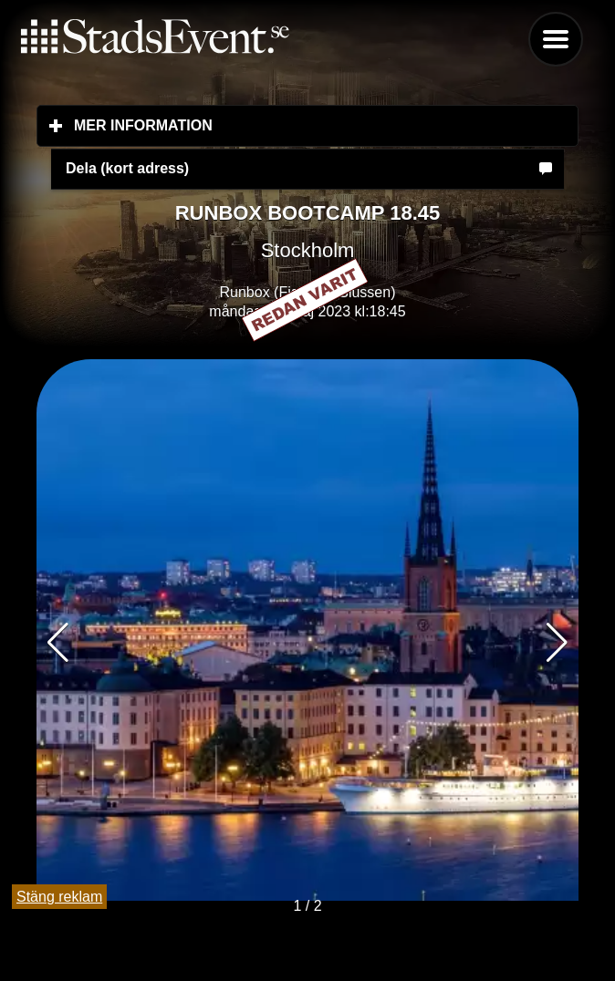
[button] (557, 643)
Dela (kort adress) (127, 168)
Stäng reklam (59, 896)
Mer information (251, 125)
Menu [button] (555, 39)
